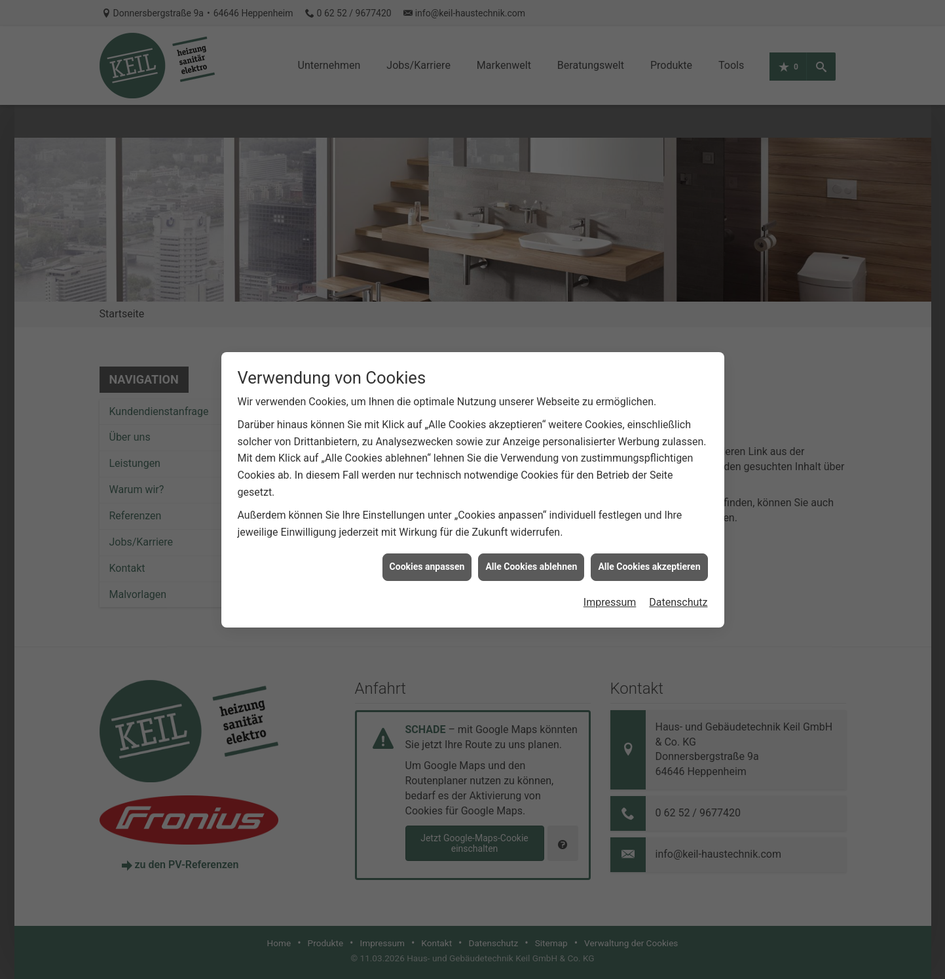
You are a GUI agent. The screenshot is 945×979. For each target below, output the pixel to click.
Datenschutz (678, 577)
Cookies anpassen (427, 541)
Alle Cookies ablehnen (531, 541)
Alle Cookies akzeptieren (649, 541)
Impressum (610, 577)
